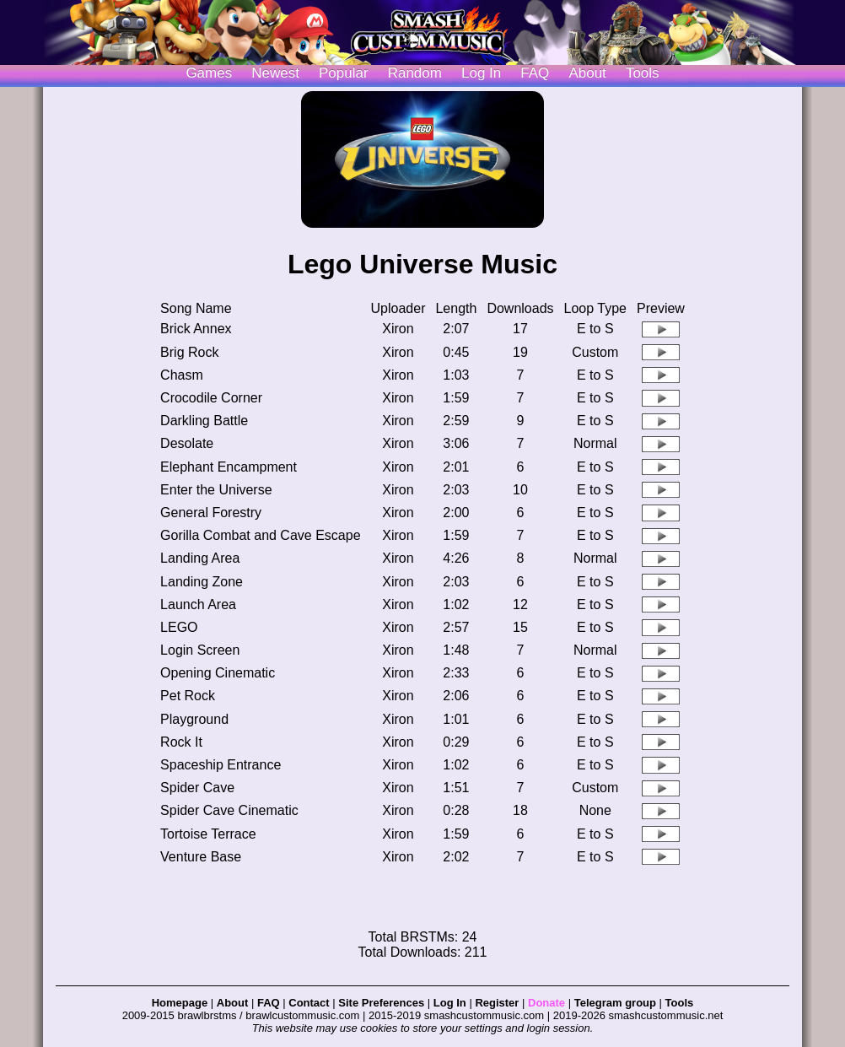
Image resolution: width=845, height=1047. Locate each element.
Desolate (186, 443)
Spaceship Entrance (220, 765)
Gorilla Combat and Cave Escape (260, 535)
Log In (449, 1002)
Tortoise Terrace (208, 834)
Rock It (181, 742)
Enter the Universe (216, 490)
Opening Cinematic (217, 673)
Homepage (179, 1002)
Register (497, 1002)
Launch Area (198, 604)
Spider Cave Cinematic (229, 810)
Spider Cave (197, 787)
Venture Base (200, 857)
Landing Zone (201, 582)
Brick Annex (195, 328)
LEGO (178, 627)
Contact (308, 1002)
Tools (642, 73)
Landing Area (200, 558)
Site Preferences (381, 1002)
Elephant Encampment (228, 467)
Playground (194, 719)
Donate (546, 1002)
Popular (344, 73)
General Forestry (210, 512)
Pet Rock (187, 695)
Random (415, 73)
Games (209, 73)
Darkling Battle (204, 420)
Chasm (181, 375)
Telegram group (615, 1002)
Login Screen (200, 650)
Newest (275, 73)
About (586, 73)
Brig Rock (189, 352)
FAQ (534, 73)
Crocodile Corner (211, 398)
